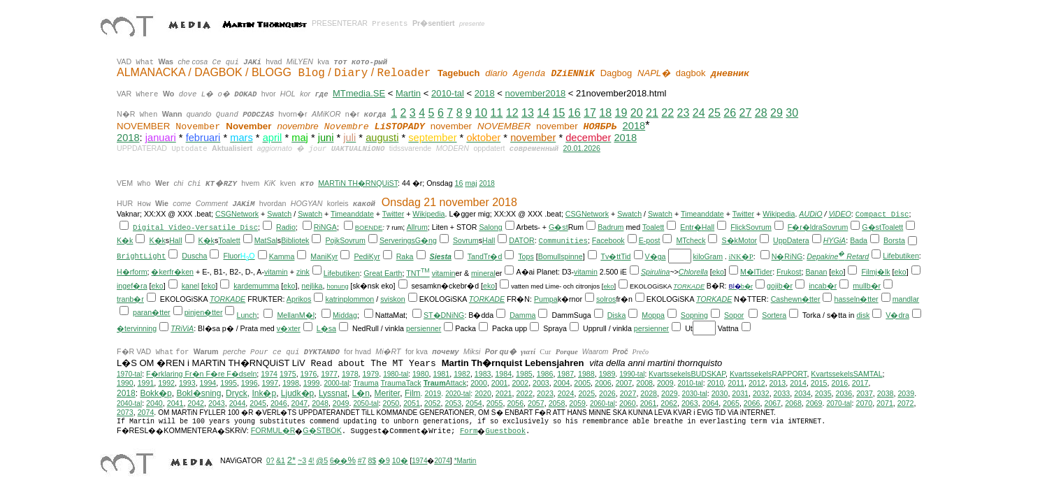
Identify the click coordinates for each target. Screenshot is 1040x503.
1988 (586, 374)
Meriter (387, 393)
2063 (689, 403)
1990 (125, 383)
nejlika (311, 286)
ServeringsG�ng (408, 240)
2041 (175, 403)
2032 (761, 393)
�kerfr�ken (172, 272)
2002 (520, 383)
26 (729, 113)
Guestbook (505, 431)
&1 (280, 460)
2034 (802, 393)
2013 (778, 383)
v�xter (289, 328)
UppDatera (791, 240)
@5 (322, 460)
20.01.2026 (581, 148)
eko (718, 272)
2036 (844, 393)
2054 (473, 403)
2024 (566, 393)
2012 (757, 383)
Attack (445, 383)
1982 (462, 374)
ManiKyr (324, 256)
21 (652, 113)
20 (636, 113)
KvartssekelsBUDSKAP (687, 374)
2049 (341, 403)
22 (667, 113)
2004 (562, 383)
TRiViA (182, 328)
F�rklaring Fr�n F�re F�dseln (201, 374)
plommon (358, 299)
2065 (731, 403)
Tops (526, 256)
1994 (208, 383)
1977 (329, 374)
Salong (490, 227)
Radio (286, 227)
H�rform (132, 272)
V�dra (897, 315)
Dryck (236, 393)
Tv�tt (610, 256)
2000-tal (336, 383)
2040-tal (129, 403)
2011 (736, 383)
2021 (504, 393)
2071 (884, 403)
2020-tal (457, 394)
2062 (668, 403)
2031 (740, 393)
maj (471, 183)
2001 (499, 383)
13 (527, 113)
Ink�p (264, 393)
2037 (864, 393)
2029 (669, 393)
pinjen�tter (204, 312)
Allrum (417, 227)
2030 (720, 393)
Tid (625, 256)
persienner (423, 328)
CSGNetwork (237, 214)
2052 (432, 403)
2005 (582, 383)
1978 (350, 374)
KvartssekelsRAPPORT (768, 374)
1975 (288, 374)
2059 (577, 403)
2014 (798, 383)
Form (469, 431)
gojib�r (780, 286)
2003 (541, 383)
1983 (483, 374)
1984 (503, 374)
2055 (494, 403)
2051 (411, 403)
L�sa (326, 328)
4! (311, 461)
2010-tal (447, 93)
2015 (819, 383)
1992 (166, 383)
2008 (644, 383)
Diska (616, 315)
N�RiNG (787, 256)
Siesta (441, 256)
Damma (522, 315)
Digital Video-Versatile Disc (195, 228)
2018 (485, 93)
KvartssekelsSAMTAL (846, 374)
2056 (515, 403)
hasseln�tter (856, 299)
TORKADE (689, 286)
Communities (563, 241)
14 (543, 113)
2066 (752, 403)
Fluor (231, 256)
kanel (190, 286)
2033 (782, 393)
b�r (747, 286)
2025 (586, 393)
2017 (860, 383)
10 (481, 113)
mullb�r (867, 286)
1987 (565, 374)
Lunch (246, 315)
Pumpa (546, 299)
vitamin (276, 272)
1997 (270, 383)
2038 (885, 393)
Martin (408, 93)
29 (776, 113)
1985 (524, 374)
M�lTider (756, 272)
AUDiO (810, 214)
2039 (905, 393)
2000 (478, 383)
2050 (391, 403)
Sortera (774, 315)
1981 (441, 374)
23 (683, 113)
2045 (258, 403)
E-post (649, 240)
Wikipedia (428, 214)
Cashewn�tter (796, 299)
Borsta (894, 240)
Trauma (365, 383)
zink (303, 272)
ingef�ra (132, 286)
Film (413, 393)
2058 (557, 403)
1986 (545, 374)
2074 (146, 412)
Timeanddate (352, 214)
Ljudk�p (297, 393)
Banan (817, 272)
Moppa (653, 315)
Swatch (279, 214)
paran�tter (152, 312)
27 (745, 113)
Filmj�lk (875, 272)
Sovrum (759, 227)
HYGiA (834, 240)
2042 (195, 403)
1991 (146, 383)
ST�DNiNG (444, 315)
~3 (302, 460)
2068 (793, 403)
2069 (814, 403)
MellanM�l (296, 315)
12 (512, 113)
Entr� (691, 227)
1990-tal (631, 374)
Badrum (610, 227)
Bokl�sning (198, 393)
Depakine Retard (838, 256)
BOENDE (368, 227)
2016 (839, 383)
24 (699, 113)
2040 (154, 403)
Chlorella (693, 272)
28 (761, 113)
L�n (361, 393)
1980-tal (395, 374)
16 (574, 113)
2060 (627, 403)
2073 (125, 412)
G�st (558, 227)
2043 (216, 403)
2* (291, 460)
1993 (187, 383)
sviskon (392, 299)
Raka (405, 256)
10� (400, 460)
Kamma (282, 256)
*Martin (465, 461)
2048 (320, 403)
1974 (269, 374)
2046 (278, 403)
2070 (863, 403)
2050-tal (365, 403)
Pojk (332, 240)
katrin (334, 299)
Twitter (393, 214)
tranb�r (130, 299)
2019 (432, 393)
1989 (607, 374)
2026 (607, 393)
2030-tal (694, 394)
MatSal (265, 240)
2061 (648, 403)
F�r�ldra (805, 227)
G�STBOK (322, 430)
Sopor (734, 315)
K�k (125, 240)
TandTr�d (485, 256)
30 (792, 113)
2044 (237, 403)
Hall (708, 227)
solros (606, 299)
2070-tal (838, 403)
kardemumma (256, 286)
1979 (371, 374)
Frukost (789, 272)
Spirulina (655, 272)
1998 (290, 383)
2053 (453, 403)
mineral (483, 273)
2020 (483, 393)
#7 (362, 460)
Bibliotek (295, 240)
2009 (665, 383)
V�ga (655, 256)
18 (605, 113)
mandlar (906, 299)
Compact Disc (882, 214)
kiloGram (708, 256)
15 (559, 113)
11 (497, 113)
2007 (624, 383)
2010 (715, 383)
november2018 (535, 93)
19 (621, 113)
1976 (309, 374)
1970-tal (129, 374)
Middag (345, 315)
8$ (372, 460)
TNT (418, 273)
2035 (823, 393)
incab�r (823, 286)
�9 (384, 460)
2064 (710, 403)
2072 (905, 403)
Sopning (694, 315)
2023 (545, 393)
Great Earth (382, 273)
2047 (299, 403)
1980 (420, 374)
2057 (536, 403)
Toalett (653, 227)
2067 (772, 403)
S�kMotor (739, 240)
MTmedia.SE (359, 93)
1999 (311, 383)
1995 (228, 383)
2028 (648, 393)
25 (714, 113)
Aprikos (299, 299)
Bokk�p (155, 393)
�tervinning (137, 328)
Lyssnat (333, 393)
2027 (628, 393)
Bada (858, 240)
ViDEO (839, 214)
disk (862, 315)
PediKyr (367, 256)
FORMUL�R (273, 430)
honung (337, 286)
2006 (603, 383)
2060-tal (602, 403)
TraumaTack (400, 383)
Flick (738, 227)
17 (590, 113)
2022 (524, 393)
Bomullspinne (560, 256)
